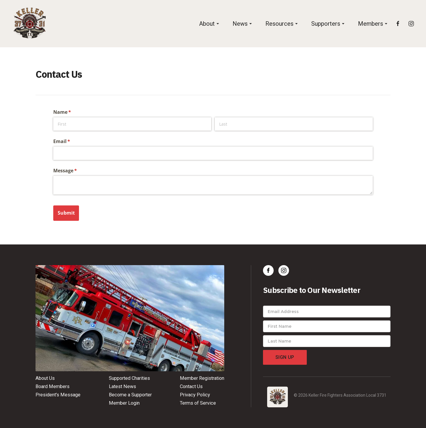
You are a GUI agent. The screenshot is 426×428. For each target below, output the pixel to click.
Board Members (53, 386)
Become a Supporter (130, 395)
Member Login (124, 403)
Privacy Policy (195, 395)
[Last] (294, 124)
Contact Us (191, 386)
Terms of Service (198, 403)
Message (74, 170)
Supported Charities (129, 378)
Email (71, 141)
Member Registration (202, 378)
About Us (45, 378)
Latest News (122, 386)
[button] (210, 24)
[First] (132, 124)
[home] (29, 23)
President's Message (58, 395)
